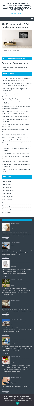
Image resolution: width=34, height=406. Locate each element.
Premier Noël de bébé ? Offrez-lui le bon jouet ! (15, 153)
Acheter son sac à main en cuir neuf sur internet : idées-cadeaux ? (20, 303)
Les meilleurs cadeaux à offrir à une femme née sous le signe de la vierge (21, 226)
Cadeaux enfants (7, 187)
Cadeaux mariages (7, 203)
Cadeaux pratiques (7, 209)
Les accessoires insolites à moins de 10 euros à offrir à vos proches (21, 282)
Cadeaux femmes (7, 194)
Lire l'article (6, 238)
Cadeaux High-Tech (7, 197)
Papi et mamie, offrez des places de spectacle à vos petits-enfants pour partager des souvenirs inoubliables (16, 101)
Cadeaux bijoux (6, 181)
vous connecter (13, 67)
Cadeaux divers (6, 184)
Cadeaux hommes (7, 200)
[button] (31, 18)
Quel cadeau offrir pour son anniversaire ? (18, 340)
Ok (17, 403)
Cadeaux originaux (7, 206)
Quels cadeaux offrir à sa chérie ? (20, 244)
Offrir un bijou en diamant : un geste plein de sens (16, 116)
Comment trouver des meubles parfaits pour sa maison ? (19, 321)
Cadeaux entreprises (8, 190)
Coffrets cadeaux (7, 212)
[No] (32, 400)
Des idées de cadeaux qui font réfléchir (13, 135)
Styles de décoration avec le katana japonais (15, 161)
